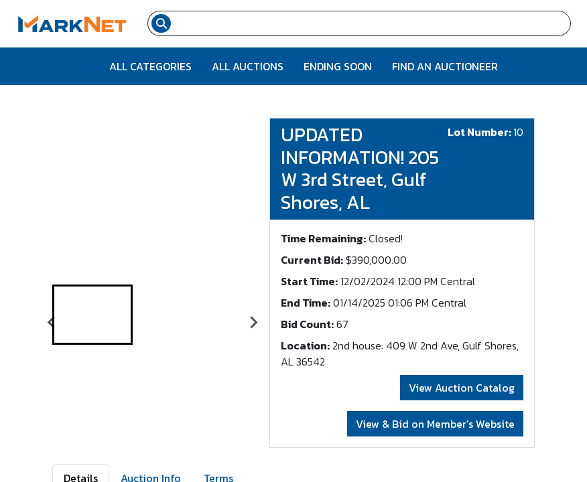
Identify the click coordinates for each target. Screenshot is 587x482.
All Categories (150, 66)
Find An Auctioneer (445, 66)
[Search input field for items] (372, 23)
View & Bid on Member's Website (435, 424)
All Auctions (247, 66)
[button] (92, 315)
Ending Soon (338, 66)
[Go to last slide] (52, 322)
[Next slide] (253, 322)
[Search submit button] (161, 23)
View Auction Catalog (462, 388)
